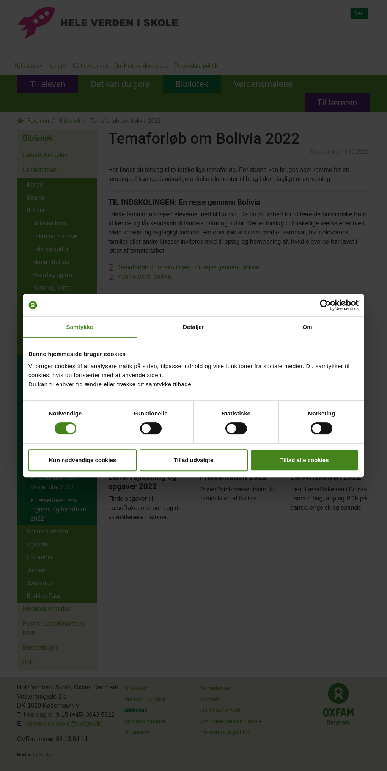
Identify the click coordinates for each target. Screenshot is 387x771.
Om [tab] (307, 327)
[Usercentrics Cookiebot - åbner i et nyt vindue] (325, 305)
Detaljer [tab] (193, 327)
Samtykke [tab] (79, 327)
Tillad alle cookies (304, 460)
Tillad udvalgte (194, 460)
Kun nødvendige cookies (82, 460)
